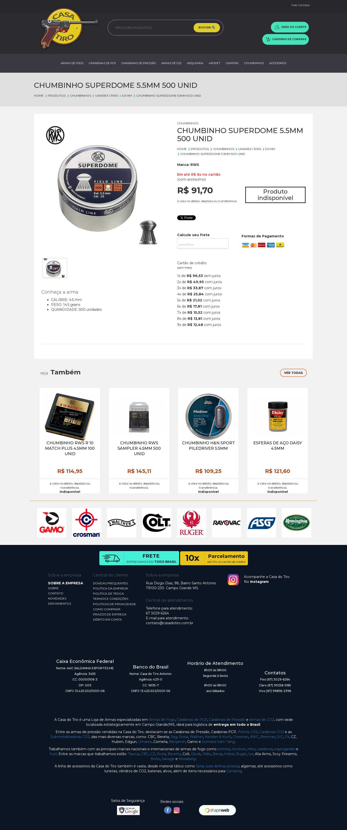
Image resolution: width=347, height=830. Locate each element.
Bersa (217, 754)
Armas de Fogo (162, 719)
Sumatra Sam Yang (218, 741)
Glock (196, 754)
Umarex (145, 741)
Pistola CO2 (248, 732)
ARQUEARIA (195, 63)
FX (287, 737)
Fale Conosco (300, 5)
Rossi (183, 737)
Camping (234, 771)
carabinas (265, 749)
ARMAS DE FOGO (72, 63)
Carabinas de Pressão (227, 719)
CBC (145, 754)
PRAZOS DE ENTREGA (110, 614)
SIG (280, 737)
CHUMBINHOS (254, 63)
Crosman (240, 737)
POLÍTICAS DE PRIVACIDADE (114, 604)
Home (39, 95)
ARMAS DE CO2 (171, 63)
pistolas (224, 749)
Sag (174, 737)
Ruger (241, 754)
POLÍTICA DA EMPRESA (110, 588)
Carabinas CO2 (271, 732)
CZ (152, 754)
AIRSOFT (214, 63)
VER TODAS (293, 373)
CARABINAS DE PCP (102, 63)
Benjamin (177, 741)
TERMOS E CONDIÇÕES (110, 598)
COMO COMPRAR (106, 609)
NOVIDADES (57, 598)
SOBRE (53, 588)
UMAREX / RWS (105, 95)
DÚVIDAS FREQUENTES (110, 583)
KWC (254, 737)
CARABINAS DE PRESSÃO (138, 63)
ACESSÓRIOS (277, 63)
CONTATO (55, 593)
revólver (239, 749)
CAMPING (232, 63)
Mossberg (187, 759)
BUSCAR (206, 28)
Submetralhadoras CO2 (70, 737)
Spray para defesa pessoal (217, 766)
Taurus (133, 754)
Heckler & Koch (218, 737)
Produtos (55, 95)
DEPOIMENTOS (59, 603)
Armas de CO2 (261, 719)
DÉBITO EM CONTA (107, 619)
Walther (196, 737)
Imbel (229, 754)
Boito (155, 759)
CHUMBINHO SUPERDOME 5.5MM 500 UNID (167, 95)
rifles (251, 749)
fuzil (53, 754)
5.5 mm (125, 95)
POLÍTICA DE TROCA (108, 593)
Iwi (250, 754)
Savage (168, 759)
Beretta (174, 754)
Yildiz (206, 754)
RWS (194, 164)
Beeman (267, 737)
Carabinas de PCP (192, 719)
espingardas (285, 749)
